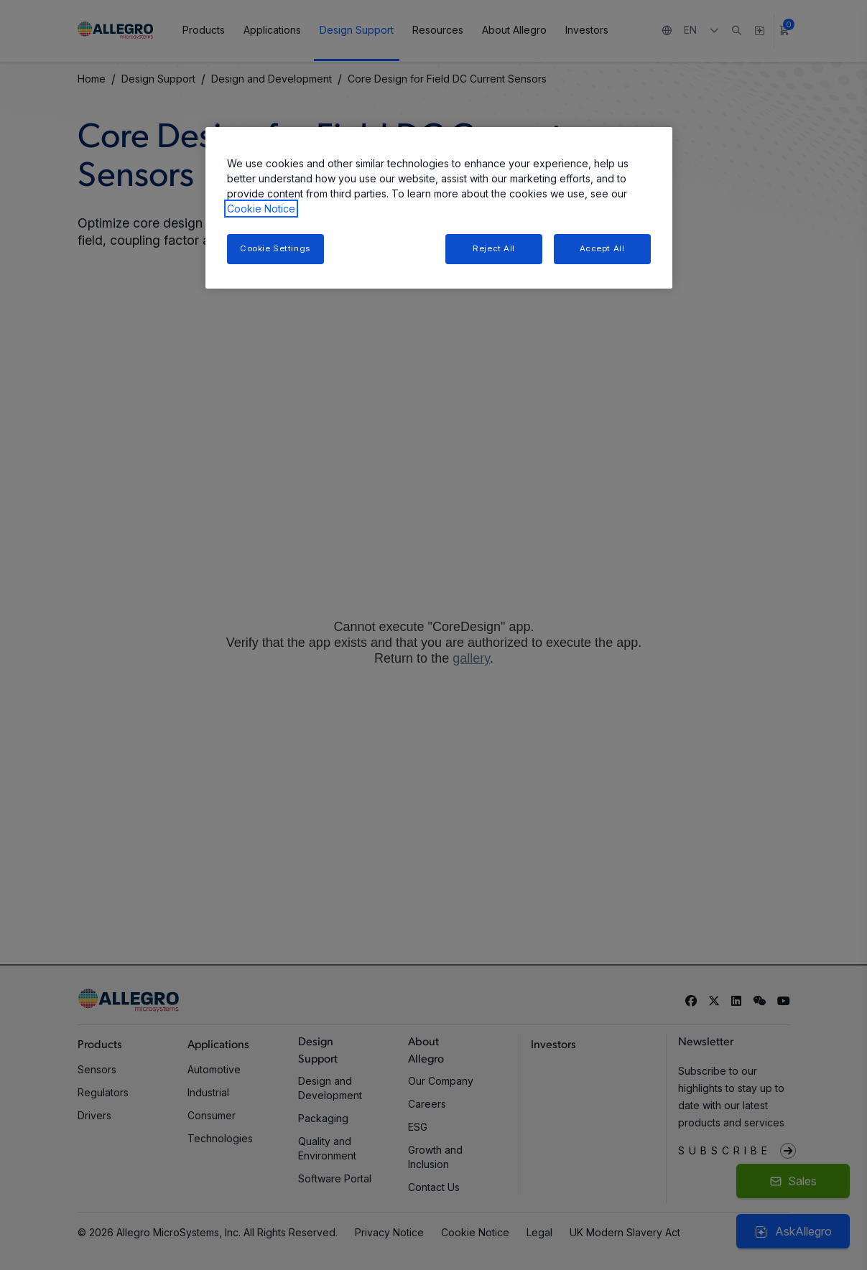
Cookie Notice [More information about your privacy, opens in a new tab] (261, 208)
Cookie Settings (275, 248)
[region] (438, 208)
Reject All (494, 248)
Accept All (602, 248)
